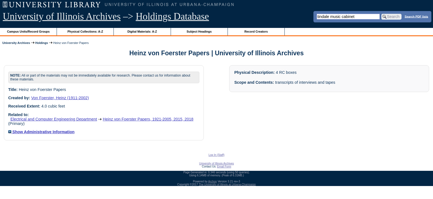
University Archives (16, 42)
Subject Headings (199, 31)
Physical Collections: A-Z (85, 31)
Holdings (41, 42)
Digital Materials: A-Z (142, 31)
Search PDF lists (416, 16)
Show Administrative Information (41, 132)
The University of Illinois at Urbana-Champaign (227, 184)
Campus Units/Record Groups (28, 31)
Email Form (224, 166)
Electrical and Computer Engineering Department (53, 119)
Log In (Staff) (216, 154)
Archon (212, 181)
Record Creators (256, 31)
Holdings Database (172, 16)
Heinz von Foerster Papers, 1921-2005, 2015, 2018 (148, 119)
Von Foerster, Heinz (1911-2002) (60, 98)
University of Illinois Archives (62, 16)
